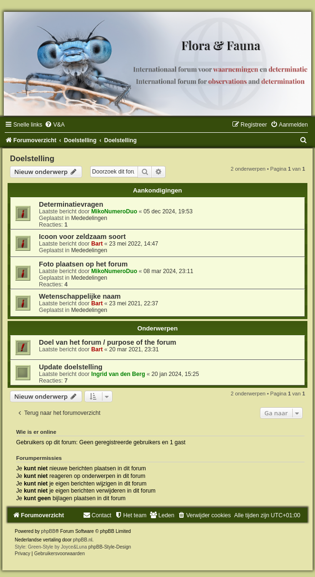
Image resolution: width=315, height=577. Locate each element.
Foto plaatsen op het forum (83, 264)
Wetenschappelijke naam (79, 296)
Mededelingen (89, 218)
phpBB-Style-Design (109, 547)
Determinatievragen (71, 204)
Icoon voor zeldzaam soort (82, 236)
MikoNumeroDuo (114, 211)
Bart (96, 243)
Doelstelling (32, 158)
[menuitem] (55, 124)
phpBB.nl (83, 539)
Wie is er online (36, 432)
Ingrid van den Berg (118, 374)
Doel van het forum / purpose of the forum (107, 342)
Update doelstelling (70, 367)
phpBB (48, 531)
